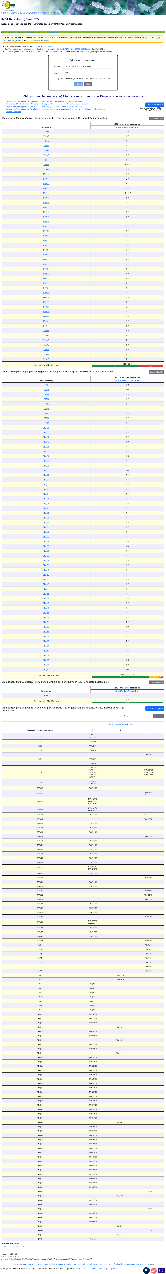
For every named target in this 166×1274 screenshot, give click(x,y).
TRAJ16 (46, 456)
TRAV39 (46, 311)
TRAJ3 (46, 394)
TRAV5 (46, 150)
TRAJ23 (46, 489)
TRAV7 (46, 160)
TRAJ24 (46, 494)
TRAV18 (46, 212)
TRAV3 (46, 141)
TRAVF (46, 354)
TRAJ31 (46, 527)
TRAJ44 (46, 589)
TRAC (46, 695)
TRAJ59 (46, 660)
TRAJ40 (46, 570)
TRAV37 (46, 302)
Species (56, 66)
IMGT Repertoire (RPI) (82, 1264)
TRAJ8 (46, 418)
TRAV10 (46, 174)
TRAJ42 (46, 579)
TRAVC (46, 340)
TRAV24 (46, 240)
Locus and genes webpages (13, 1246)
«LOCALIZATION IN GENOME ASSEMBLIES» (73, 49)
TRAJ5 (46, 404)
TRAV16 (46, 202)
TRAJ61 (46, 669)
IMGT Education (128, 1264)
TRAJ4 (46, 399)
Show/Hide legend (155, 104)
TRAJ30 (46, 522)
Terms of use (81, 1268)
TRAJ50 (46, 617)
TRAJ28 (46, 513)
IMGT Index (97, 1264)
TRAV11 (46, 179)
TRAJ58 (46, 655)
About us (91, 1268)
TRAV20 (46, 221)
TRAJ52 (46, 627)
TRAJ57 (46, 650)
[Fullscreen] (155, 716)
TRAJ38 (46, 560)
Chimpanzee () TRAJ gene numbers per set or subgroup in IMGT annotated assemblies (47, 104)
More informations (13, 111)
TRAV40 (46, 316)
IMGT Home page (19, 1264)
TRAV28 (46, 259)
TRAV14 (46, 193)
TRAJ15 (46, 451)
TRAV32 (46, 278)
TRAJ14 (46, 446)
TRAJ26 (46, 503)
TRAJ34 (46, 541)
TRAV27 (46, 254)
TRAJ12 (46, 437)
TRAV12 (46, 183)
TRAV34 (46, 288)
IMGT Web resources (17, 32)
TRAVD (46, 345)
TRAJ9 (46, 423)
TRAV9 (46, 169)
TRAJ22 (46, 484)
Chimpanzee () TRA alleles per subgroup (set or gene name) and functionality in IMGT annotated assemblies (55, 109)
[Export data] (160, 716)
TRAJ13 (46, 442)
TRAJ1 (46, 385)
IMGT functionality (45, 46)
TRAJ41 (46, 574)
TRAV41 (46, 321)
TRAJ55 (46, 641)
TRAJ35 (46, 546)
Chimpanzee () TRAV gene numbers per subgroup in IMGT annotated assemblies (44, 101)
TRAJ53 (46, 631)
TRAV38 (46, 307)
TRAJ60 (46, 664)
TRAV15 (46, 198)
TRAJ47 (46, 603)
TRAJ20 (46, 475)
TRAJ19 (46, 470)
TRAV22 (46, 231)
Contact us (101, 1268)
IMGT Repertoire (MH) (62, 1264)
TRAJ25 (46, 498)
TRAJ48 (46, 608)
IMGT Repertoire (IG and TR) (34, 32)
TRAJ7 (46, 413)
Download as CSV (156, 118)
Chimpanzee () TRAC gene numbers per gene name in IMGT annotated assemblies (45, 106)
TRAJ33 (46, 536)
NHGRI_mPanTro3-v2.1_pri (127, 127)
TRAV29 (46, 264)
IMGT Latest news (145, 1264)
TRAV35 (46, 292)
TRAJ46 (46, 598)
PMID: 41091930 (42, 40)
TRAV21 (46, 226)
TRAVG (46, 359)
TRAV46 (46, 326)
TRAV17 (46, 207)
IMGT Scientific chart (112, 1264)
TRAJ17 (46, 461)
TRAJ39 (46, 565)
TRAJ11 (46, 432)
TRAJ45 (46, 593)
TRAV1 (46, 131)
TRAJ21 (46, 480)
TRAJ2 (46, 389)
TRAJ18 (46, 465)
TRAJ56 (46, 646)
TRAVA (46, 330)
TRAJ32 (46, 532)
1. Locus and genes (51, 32)
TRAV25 (46, 245)
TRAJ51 (46, 622)
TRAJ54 (46, 636)
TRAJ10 (46, 427)
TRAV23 (46, 236)
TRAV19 (46, 217)
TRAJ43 (46, 584)
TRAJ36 (46, 551)
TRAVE (46, 349)
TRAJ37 (46, 555)
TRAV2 (46, 136)
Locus (56, 73)
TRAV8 (46, 164)
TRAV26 (46, 250)
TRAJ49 (46, 612)
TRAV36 (46, 297)
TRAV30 (46, 269)
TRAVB (46, 335)
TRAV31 (46, 273)
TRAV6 (46, 155)
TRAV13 (46, 188)
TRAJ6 (46, 408)
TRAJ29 (46, 517)
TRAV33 (46, 283)
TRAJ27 (46, 508)
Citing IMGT (112, 1268)
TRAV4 (46, 145)
